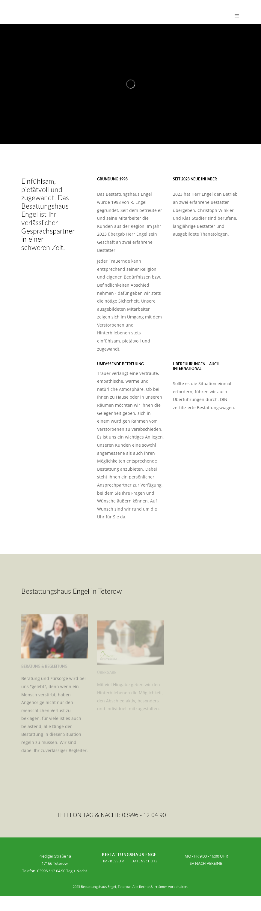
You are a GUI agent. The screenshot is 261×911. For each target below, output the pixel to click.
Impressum (114, 861)
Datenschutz (145, 861)
